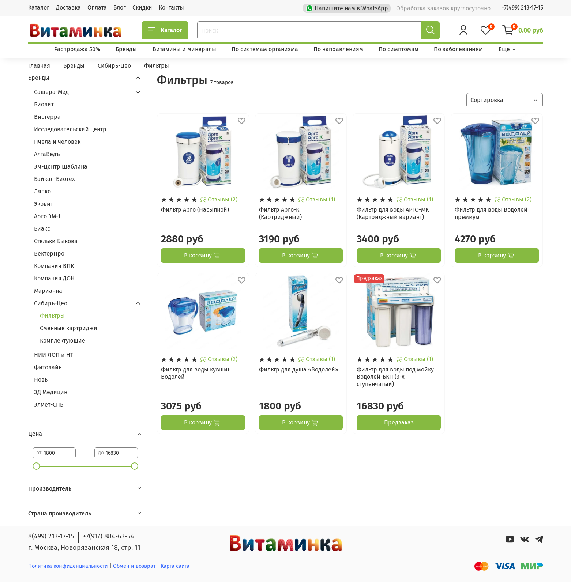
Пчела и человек (57, 141)
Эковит (43, 203)
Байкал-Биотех (54, 178)
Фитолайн (48, 367)
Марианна (48, 290)
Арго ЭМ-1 (47, 216)
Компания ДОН (54, 278)
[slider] (36, 466)
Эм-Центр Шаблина (60, 166)
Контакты (171, 7)
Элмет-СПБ (48, 404)
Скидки (142, 7)
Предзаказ (399, 422)
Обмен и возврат (135, 566)
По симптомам (398, 49)
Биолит (44, 104)
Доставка (68, 7)
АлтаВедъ (47, 154)
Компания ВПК (54, 265)
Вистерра (47, 116)
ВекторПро (49, 253)
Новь (41, 379)
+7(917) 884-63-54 (108, 536)
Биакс (42, 228)
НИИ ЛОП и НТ (53, 354)
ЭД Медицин (50, 392)
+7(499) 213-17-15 (522, 7)
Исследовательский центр (70, 129)
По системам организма (265, 49)
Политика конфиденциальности (68, 566)
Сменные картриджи (68, 328)
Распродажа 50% (77, 49)
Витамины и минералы (184, 49)
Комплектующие (62, 340)
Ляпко (42, 191)
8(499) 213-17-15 (51, 536)
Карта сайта (175, 566)
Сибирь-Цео (50, 303)
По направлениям (338, 49)
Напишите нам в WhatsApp (348, 8)
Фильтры (52, 315)
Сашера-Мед (51, 91)
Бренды (126, 49)
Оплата (97, 7)
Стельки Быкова (56, 241)
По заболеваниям (458, 49)
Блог (119, 7)
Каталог (38, 7)
